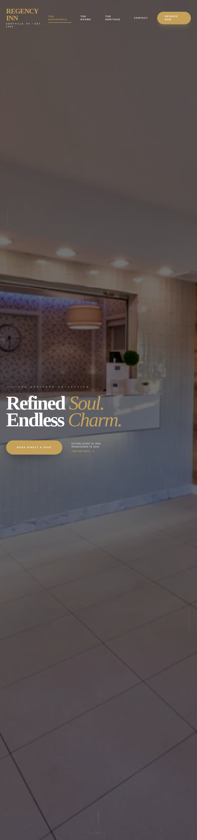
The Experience (59, 18)
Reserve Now (171, 18)
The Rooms (86, 18)
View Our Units (83, 451)
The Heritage (112, 18)
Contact (141, 18)
